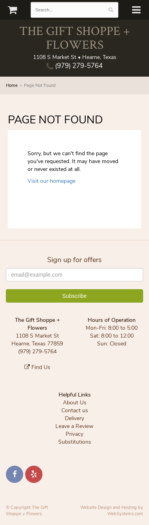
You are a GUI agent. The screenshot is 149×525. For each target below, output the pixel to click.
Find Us (37, 367)
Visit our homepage (51, 181)
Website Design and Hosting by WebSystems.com (111, 511)
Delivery (74, 418)
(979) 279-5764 (74, 65)
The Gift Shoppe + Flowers (74, 37)
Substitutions (74, 442)
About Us (74, 402)
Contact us (74, 410)
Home (12, 85)
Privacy (74, 434)
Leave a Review (74, 426)
